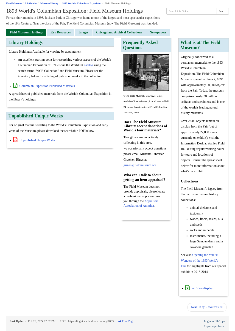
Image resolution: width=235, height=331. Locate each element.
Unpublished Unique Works (34, 140)
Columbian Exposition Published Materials (44, 86)
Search (222, 11)
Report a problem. (214, 326)
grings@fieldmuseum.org (139, 165)
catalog (88, 65)
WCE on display (199, 288)
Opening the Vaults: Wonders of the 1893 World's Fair (199, 260)
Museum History (49, 3)
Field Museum (14, 3)
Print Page (126, 321)
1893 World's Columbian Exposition (81, 3)
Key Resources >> (207, 307)
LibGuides (31, 3)
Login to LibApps (214, 321)
